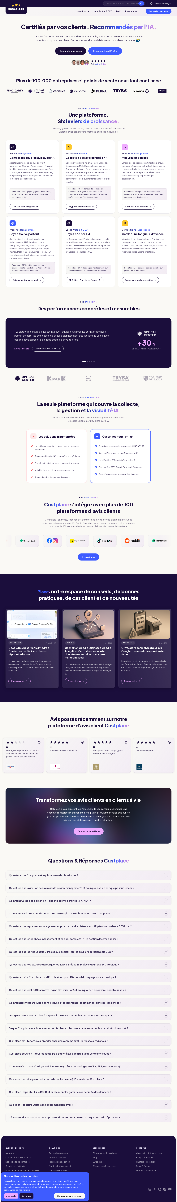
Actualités (15, 643)
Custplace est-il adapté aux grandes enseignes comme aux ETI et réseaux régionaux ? (58, 1041)
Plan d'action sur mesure (138, 206)
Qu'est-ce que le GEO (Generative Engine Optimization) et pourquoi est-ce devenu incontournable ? (67, 990)
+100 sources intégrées (25, 206)
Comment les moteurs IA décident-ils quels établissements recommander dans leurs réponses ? (65, 1003)
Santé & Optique (143, 1166)
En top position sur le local (26, 280)
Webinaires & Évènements (104, 1166)
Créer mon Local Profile (105, 51)
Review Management (58, 1153)
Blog (95, 1158)
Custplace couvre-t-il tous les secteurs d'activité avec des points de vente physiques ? (60, 1054)
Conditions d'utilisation (16, 1166)
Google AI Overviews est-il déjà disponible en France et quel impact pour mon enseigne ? (60, 1015)
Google (70, 643)
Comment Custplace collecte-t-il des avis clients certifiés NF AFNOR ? (50, 901)
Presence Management (59, 1162)
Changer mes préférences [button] (70, 1196)
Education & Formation (146, 1170)
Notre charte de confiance (18, 1162)
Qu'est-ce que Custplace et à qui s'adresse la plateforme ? (43, 875)
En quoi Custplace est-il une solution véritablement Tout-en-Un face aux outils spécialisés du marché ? (68, 1028)
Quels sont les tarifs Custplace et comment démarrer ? (41, 1105)
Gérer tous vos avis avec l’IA (19, 1158)
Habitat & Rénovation (145, 1162)
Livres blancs (99, 1162)
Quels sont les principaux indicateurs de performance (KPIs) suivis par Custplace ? (56, 1079)
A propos (10, 1153)
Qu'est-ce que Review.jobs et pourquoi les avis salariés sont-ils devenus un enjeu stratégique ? (64, 964)
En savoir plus (88, 557)
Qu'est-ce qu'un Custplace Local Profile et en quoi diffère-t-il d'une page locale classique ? (62, 977)
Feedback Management (60, 1166)
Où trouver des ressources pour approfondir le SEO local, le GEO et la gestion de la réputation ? (64, 1117)
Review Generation (58, 1158)
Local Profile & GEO (99, 11)
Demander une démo (159, 11)
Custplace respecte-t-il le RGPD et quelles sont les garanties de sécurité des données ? (60, 1092)
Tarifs (117, 11)
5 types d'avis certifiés (81, 206)
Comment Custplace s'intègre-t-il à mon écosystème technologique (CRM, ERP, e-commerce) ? (65, 1066)
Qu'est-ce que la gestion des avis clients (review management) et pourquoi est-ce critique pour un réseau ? (71, 888)
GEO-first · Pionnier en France (85, 280)
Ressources (132, 11)
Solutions (78, 11)
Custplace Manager (160, 3)
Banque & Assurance (145, 1158)
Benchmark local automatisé (140, 280)
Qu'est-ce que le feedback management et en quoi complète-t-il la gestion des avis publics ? (63, 939)
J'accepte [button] (11, 1196)
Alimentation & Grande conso (149, 1153)
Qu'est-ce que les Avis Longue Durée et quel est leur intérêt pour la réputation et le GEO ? (61, 952)
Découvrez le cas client (48, 348)
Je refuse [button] (26, 1196)
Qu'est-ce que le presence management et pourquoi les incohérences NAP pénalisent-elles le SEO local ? (70, 926)
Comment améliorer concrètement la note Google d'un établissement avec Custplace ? (60, 913)
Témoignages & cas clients (105, 1153)
